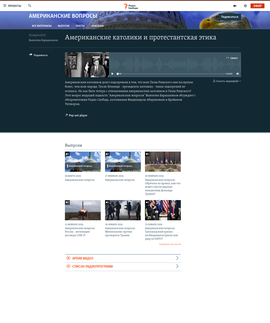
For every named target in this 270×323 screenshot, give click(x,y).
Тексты (80, 26)
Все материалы (42, 26)
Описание (97, 26)
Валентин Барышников (43, 40)
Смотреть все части (170, 244)
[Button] (38, 55)
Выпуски (63, 26)
